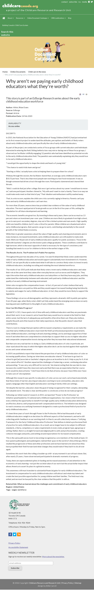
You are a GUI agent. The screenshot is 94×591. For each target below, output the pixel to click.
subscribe (73, 2)
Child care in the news (37, 72)
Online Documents (18, 72)
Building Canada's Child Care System (15, 25)
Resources (20, 18)
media (84, 2)
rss (79, 2)
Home (3, 18)
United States (18, 487)
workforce (22, 490)
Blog (69, 18)
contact (64, 2)
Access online (14, 126)
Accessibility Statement (18, 547)
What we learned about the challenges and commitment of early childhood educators (52, 484)
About (11, 18)
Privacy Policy (14, 543)
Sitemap (78, 583)
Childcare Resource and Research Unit (44, 583)
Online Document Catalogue (38, 18)
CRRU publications (58, 18)
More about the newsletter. (53, 556)
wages (14, 490)
